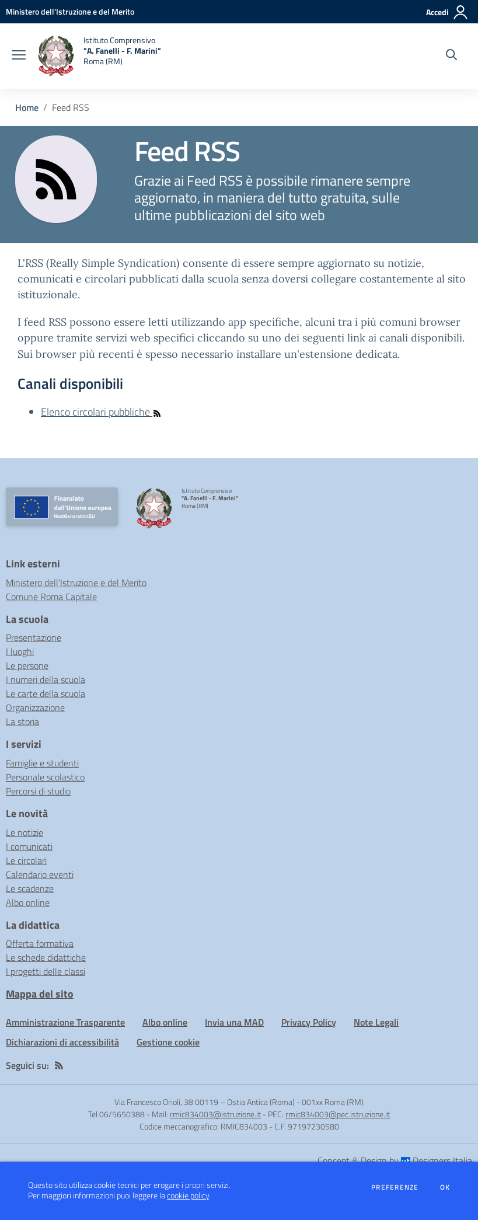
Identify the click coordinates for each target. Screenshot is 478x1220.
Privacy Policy (308, 1022)
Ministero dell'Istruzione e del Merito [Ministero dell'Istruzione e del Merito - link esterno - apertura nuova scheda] (76, 583)
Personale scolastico (45, 777)
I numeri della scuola (45, 679)
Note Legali (376, 1022)
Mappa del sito (40, 994)
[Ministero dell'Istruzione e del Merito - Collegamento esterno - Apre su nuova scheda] (70, 11)
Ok (445, 1187)
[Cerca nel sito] (451, 56)
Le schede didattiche (46, 957)
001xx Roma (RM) (333, 1102)
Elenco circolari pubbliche (101, 412)
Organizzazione (35, 707)
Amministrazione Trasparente (65, 1022)
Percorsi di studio (38, 791)
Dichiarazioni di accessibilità (62, 1042)
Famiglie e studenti (42, 763)
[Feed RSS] (59, 1065)
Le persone (27, 665)
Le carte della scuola (45, 693)
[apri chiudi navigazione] (19, 56)
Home (27, 107)
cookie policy (188, 1195)
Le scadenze (30, 888)
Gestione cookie (168, 1042)
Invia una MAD (234, 1022)
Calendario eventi (40, 874)
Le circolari (26, 860)
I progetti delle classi (45, 971)
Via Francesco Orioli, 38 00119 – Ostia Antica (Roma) (204, 1102)
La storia (22, 721)
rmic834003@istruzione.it (215, 1114)
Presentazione (33, 637)
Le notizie (24, 832)
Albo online (28, 902)
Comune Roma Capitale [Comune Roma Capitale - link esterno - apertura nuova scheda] (51, 597)
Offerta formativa (40, 943)
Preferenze (394, 1187)
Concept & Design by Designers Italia (394, 1160)
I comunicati (29, 846)
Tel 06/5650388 (116, 1114)
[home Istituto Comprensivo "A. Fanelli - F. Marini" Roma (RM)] (99, 56)
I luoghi (20, 651)
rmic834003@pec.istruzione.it (337, 1114)
